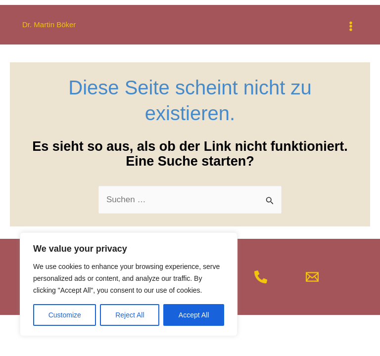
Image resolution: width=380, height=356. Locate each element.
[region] (129, 284)
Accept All (194, 315)
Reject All (129, 315)
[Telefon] (260, 277)
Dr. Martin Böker (49, 24)
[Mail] (312, 277)
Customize (64, 315)
